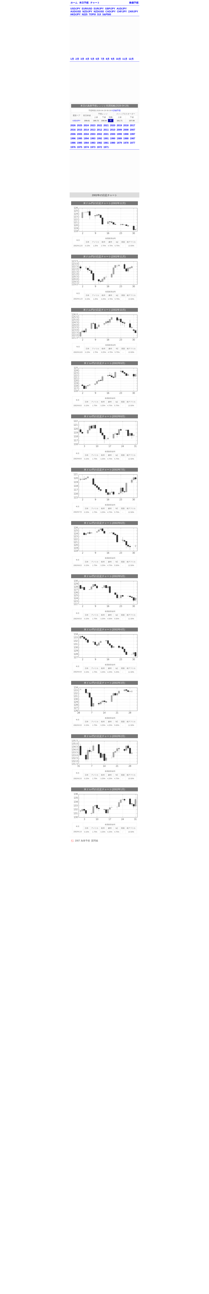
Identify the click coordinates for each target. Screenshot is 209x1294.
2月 (77, 59)
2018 (126, 125)
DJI (99, 14)
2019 (119, 125)
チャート (95, 2)
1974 (86, 147)
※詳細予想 (116, 110)
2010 (112, 130)
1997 (132, 134)
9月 (113, 59)
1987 (132, 138)
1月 (72, 59)
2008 (126, 130)
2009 (119, 130)
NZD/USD (99, 11)
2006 (73, 134)
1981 (106, 143)
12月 (131, 59)
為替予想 (85, 840)
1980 (112, 143)
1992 (99, 138)
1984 (86, 143)
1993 (93, 138)
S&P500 (106, 14)
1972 (99, 147)
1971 (106, 147)
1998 (126, 134)
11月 (124, 59)
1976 (73, 147)
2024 (86, 125)
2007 (132, 130)
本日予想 (84, 2)
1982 (99, 143)
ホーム (74, 2)
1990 (112, 138)
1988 (126, 138)
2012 (99, 130)
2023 (93, 125)
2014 (86, 130)
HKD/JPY (75, 14)
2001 (106, 134)
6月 (97, 59)
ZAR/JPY (133, 11)
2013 (93, 130)
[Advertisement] (104, 36)
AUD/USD (75, 11)
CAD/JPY (111, 11)
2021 (106, 125)
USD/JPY (75, 8)
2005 (79, 134)
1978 (126, 143)
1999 (119, 134)
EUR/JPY (98, 8)
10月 (118, 59)
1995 (79, 138)
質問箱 (94, 840)
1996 (73, 138)
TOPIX (92, 14)
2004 (86, 134)
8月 (107, 59)
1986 (73, 143)
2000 (112, 134)
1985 (79, 143)
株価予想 (133, 2)
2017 (132, 125)
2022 (99, 125)
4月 (87, 59)
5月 (92, 59)
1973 (93, 147)
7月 (102, 59)
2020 (112, 125)
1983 (93, 143)
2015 (79, 130)
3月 (82, 59)
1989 (119, 138)
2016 (73, 130)
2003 (93, 134)
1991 (106, 138)
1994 (86, 138)
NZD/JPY (87, 11)
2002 (99, 134)
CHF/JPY (122, 11)
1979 (119, 143)
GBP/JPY (110, 8)
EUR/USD (87, 8)
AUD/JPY (122, 8)
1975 (79, 147)
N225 (84, 14)
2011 (106, 130)
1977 (132, 143)
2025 (79, 125)
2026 (73, 125)
